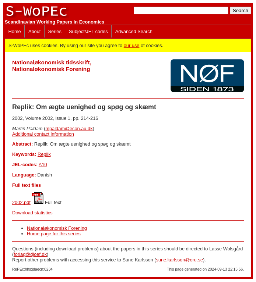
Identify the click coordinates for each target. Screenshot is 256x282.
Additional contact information (43, 134)
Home (14, 31)
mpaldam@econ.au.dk (68, 128)
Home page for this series (54, 233)
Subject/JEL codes (88, 31)
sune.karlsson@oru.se (179, 260)
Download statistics (32, 212)
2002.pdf (21, 202)
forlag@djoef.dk (30, 254)
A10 (43, 164)
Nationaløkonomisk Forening (57, 228)
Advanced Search (133, 31)
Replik (44, 154)
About (34, 31)
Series (55, 31)
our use (132, 45)
